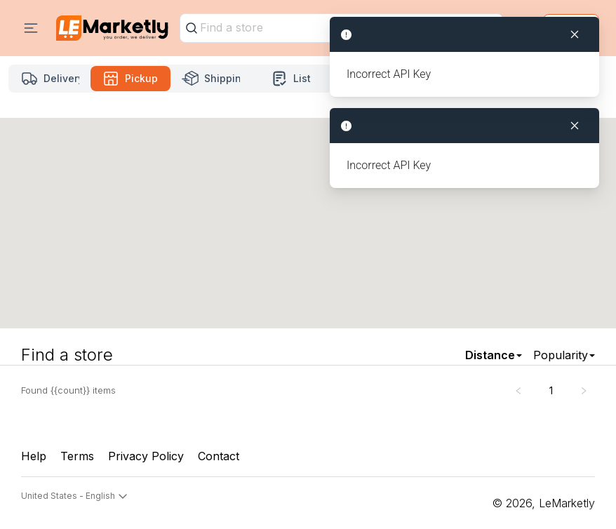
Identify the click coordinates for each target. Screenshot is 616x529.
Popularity (560, 355)
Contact (218, 456)
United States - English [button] (74, 496)
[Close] (574, 125)
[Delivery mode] (50, 78)
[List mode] (291, 78)
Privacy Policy (146, 456)
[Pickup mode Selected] (131, 78)
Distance (490, 355)
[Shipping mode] (210, 78)
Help (33, 456)
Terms (77, 456)
